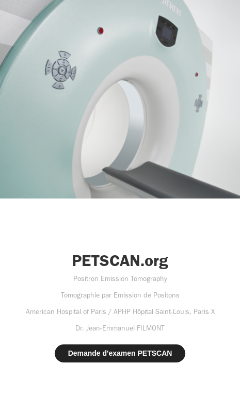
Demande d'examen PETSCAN (120, 353)
